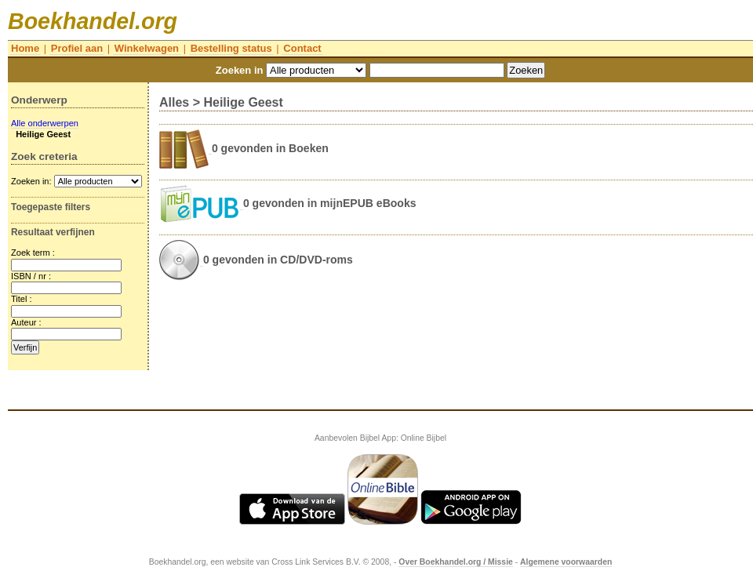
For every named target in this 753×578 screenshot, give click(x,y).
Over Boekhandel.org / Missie (455, 562)
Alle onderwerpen (44, 123)
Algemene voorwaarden (566, 562)
